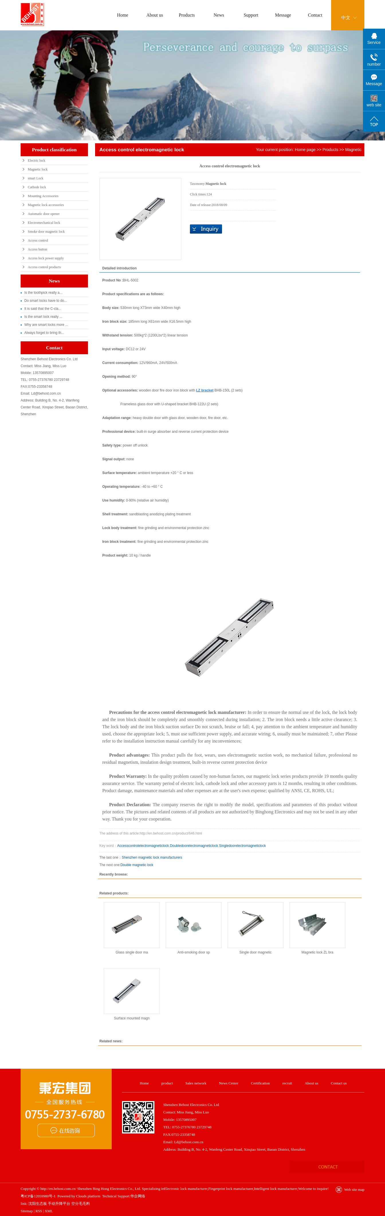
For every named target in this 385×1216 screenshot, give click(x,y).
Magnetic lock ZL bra (317, 952)
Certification (260, 1083)
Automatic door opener (44, 214)
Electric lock (36, 160)
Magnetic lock (38, 169)
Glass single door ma (132, 952)
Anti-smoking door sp (194, 952)
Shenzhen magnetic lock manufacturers (152, 857)
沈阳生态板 (37, 1203)
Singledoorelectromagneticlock (242, 846)
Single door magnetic (255, 952)
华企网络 (137, 1196)
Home (122, 15)
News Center (229, 1083)
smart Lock (35, 178)
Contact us (339, 1083)
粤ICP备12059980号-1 (38, 1196)
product (167, 1083)
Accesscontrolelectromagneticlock (143, 846)
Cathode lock (37, 187)
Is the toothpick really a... (43, 293)
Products (187, 15)
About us (154, 15)
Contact (315, 15)
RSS (39, 1211)
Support (251, 15)
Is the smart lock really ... (43, 317)
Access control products (44, 267)
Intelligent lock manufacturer (275, 1188)
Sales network (195, 1083)
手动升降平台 (59, 1203)
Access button (37, 249)
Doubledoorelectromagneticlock (194, 846)
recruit (287, 1083)
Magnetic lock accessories (46, 205)
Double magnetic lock (136, 865)
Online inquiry (206, 229)
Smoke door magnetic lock (46, 232)
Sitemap (27, 1211)
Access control (38, 240)
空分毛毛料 (80, 1203)
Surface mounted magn (132, 1018)
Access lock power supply (46, 258)
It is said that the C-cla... (42, 309)
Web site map (354, 1189)
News (219, 15)
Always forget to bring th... (44, 333)
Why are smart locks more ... (46, 325)
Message (283, 15)
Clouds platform (88, 1196)
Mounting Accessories (43, 196)
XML (49, 1211)
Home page (305, 149)
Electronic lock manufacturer (185, 1188)
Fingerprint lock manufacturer (230, 1188)
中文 (345, 17)
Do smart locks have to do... (45, 301)
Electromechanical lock (44, 223)
